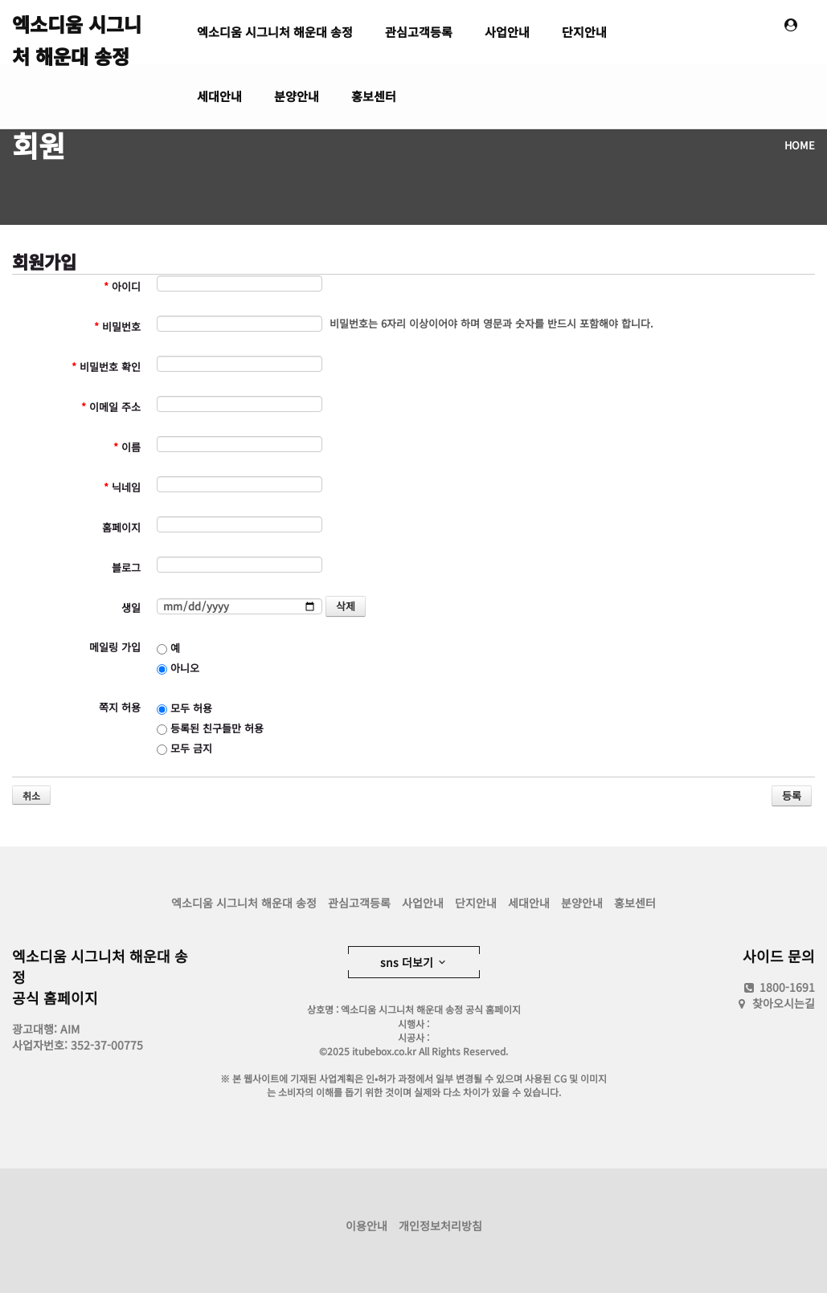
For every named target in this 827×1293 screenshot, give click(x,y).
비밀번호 (117, 326)
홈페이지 (121, 527)
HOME (799, 145)
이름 (127, 447)
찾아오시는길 (783, 1003)
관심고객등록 (418, 31)
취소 (31, 795)
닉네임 (122, 487)
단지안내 (584, 31)
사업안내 (507, 31)
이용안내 (366, 1226)
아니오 (178, 667)
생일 (131, 607)
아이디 (122, 286)
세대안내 (219, 96)
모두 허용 (184, 708)
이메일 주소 (111, 406)
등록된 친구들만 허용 (210, 728)
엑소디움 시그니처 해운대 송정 (76, 37)
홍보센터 (373, 96)
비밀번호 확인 (106, 366)
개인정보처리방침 (440, 1226)
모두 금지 (184, 748)
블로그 (126, 567)
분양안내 (296, 96)
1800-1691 (778, 987)
